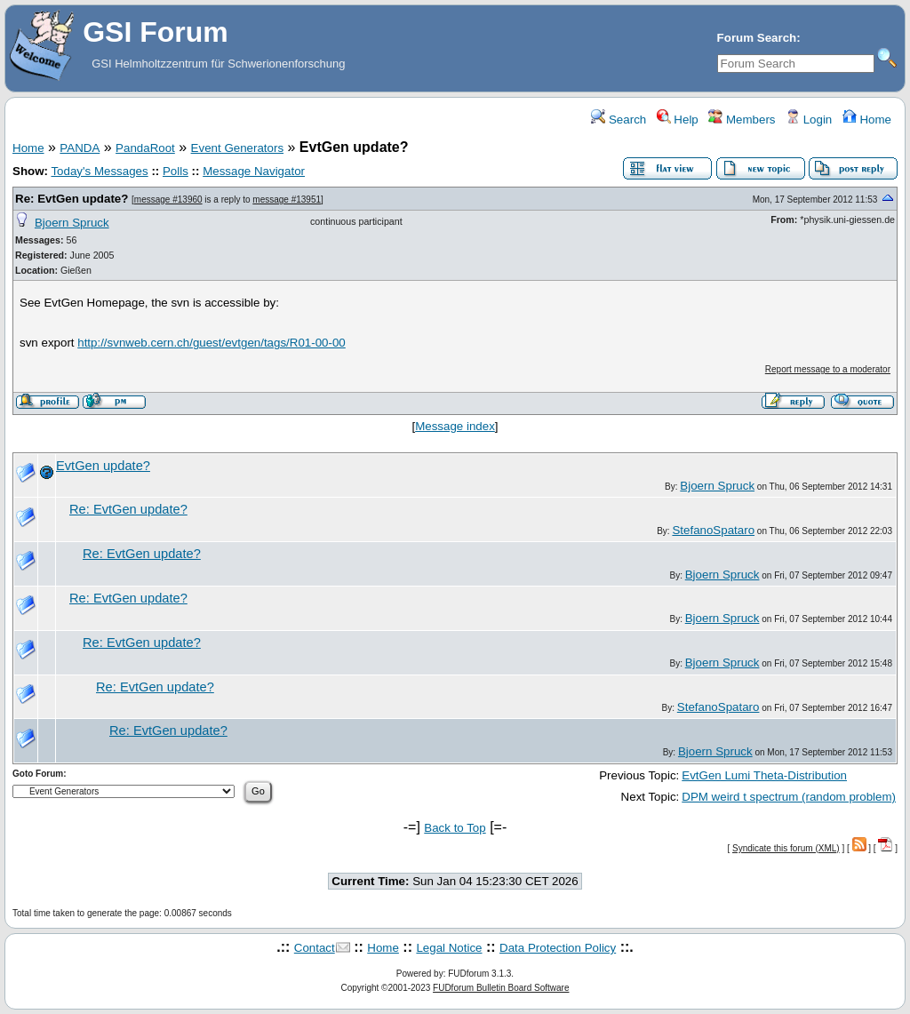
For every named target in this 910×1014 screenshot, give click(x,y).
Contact (314, 947)
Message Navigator (254, 171)
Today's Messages (99, 171)
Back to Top (454, 827)
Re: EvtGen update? (71, 198)
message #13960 (168, 199)
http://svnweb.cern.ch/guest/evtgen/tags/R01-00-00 (211, 342)
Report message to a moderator (827, 369)
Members (741, 119)
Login (809, 119)
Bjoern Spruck (72, 222)
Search (618, 119)
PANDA (80, 148)
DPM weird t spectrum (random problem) (789, 796)
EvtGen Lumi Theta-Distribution (764, 775)
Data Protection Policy (557, 947)
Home (866, 119)
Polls (175, 171)
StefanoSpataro (713, 530)
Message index (455, 426)
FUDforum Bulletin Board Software (501, 988)
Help (677, 119)
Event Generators (237, 148)
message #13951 (286, 199)
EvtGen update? (103, 466)
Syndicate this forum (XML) (786, 848)
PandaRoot (145, 148)
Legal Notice (449, 947)
